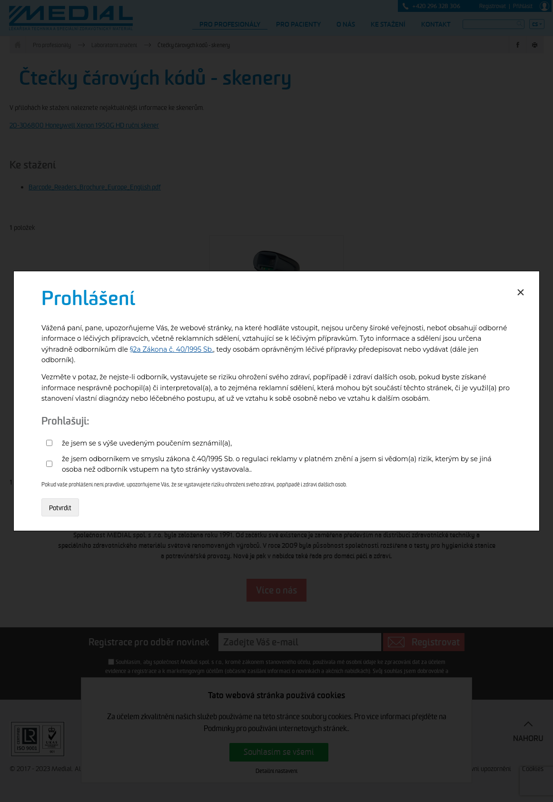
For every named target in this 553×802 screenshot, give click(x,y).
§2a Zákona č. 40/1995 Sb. (171, 349)
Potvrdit (60, 508)
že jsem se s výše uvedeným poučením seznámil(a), (147, 443)
